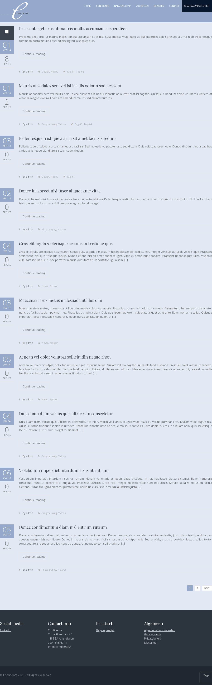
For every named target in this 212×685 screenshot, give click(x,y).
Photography (49, 229)
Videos (62, 124)
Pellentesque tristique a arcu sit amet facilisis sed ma (68, 138)
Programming (49, 124)
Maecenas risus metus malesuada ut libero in (60, 300)
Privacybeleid (152, 638)
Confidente (102, 5)
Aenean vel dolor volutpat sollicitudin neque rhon (65, 357)
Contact (174, 5)
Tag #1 (71, 71)
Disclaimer (151, 643)
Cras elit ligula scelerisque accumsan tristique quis (66, 243)
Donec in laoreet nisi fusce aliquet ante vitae (59, 190)
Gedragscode (152, 634)
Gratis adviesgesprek (196, 5)
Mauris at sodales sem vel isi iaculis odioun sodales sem (70, 85)
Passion (53, 286)
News (45, 286)
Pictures (61, 229)
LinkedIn (5, 630)
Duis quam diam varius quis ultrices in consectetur (66, 413)
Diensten (159, 5)
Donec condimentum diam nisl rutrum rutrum (63, 527)
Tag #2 (80, 71)
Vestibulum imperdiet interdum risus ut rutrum (64, 470)
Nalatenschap (122, 5)
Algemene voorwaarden (159, 630)
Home (88, 5)
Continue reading (34, 54)
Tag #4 (88, 124)
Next (207, 588)
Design (45, 71)
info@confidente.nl (60, 647)
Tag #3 (78, 124)
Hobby (54, 71)
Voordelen (142, 5)
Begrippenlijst (105, 630)
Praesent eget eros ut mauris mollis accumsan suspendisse (73, 28)
